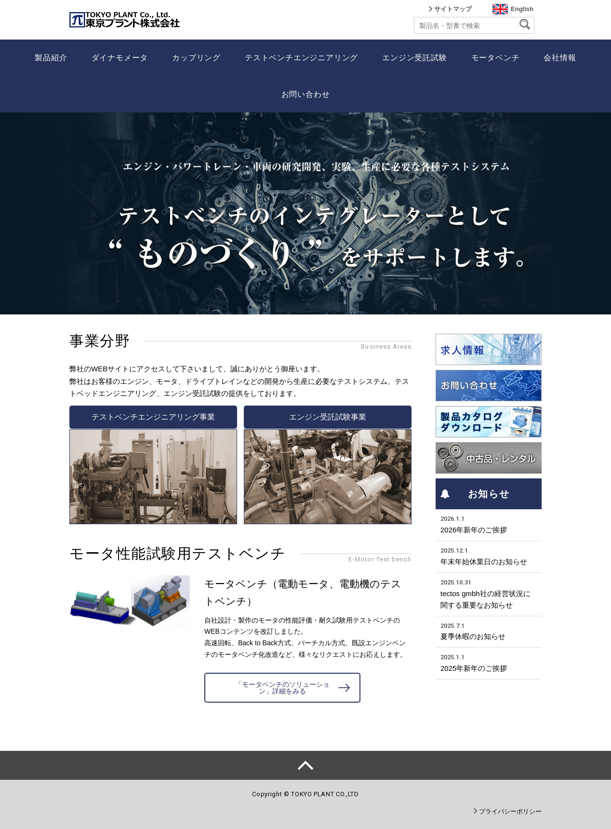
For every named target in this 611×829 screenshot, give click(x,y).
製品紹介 (51, 58)
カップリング (196, 58)
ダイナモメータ (120, 58)
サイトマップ (453, 9)
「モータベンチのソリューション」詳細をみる (282, 687)
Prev (12, 213)
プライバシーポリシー (510, 811)
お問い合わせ (305, 94)
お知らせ (474, 494)
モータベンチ (495, 58)
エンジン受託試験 (414, 58)
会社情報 (560, 58)
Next (598, 213)
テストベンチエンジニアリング (301, 58)
